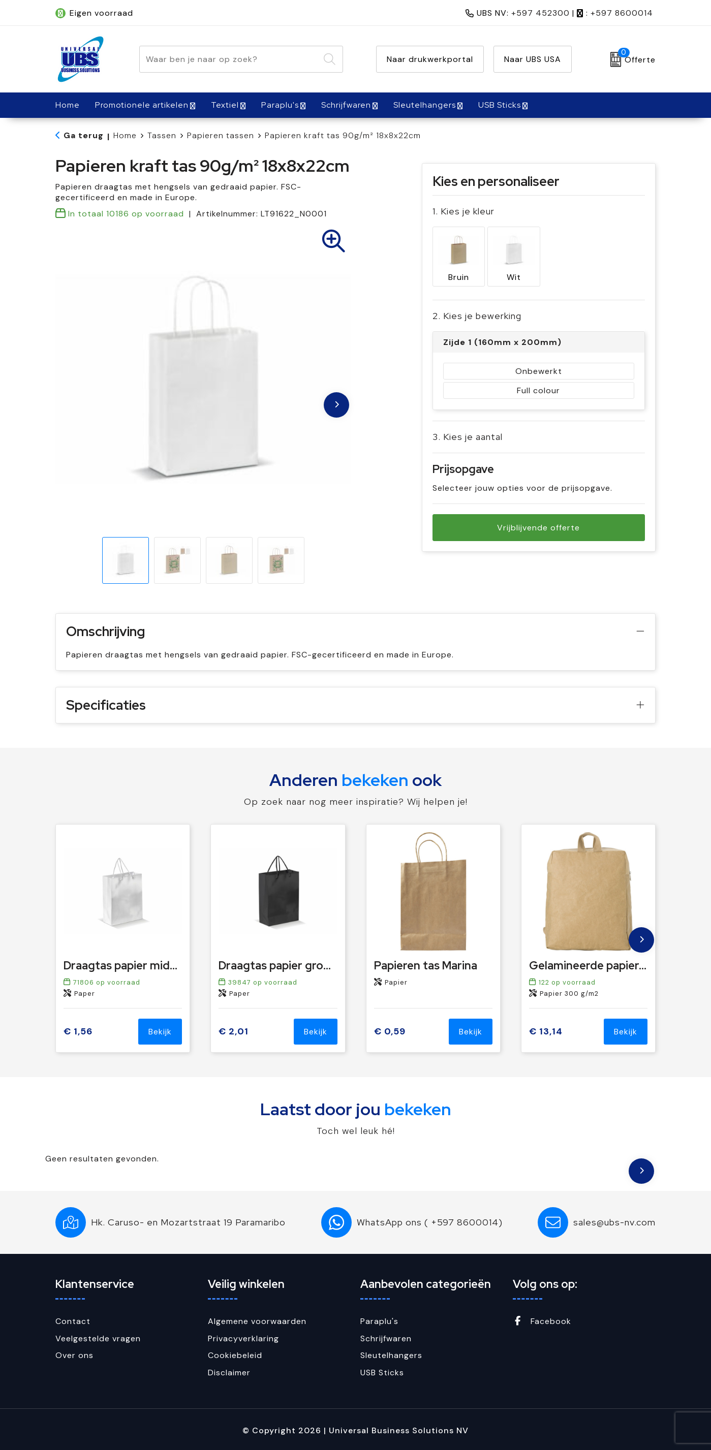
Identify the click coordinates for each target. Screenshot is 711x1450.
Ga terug (84, 135)
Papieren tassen (220, 135)
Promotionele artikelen (142, 105)
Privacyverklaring (243, 1338)
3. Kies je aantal (467, 434)
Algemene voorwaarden (257, 1321)
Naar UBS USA (532, 59)
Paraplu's (280, 105)
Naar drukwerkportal (430, 59)
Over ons (74, 1355)
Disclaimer (229, 1372)
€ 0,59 (390, 1031)
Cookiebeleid (235, 1355)
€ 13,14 (546, 1031)
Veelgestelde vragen (98, 1338)
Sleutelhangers (424, 105)
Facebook (542, 1321)
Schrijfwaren (346, 105)
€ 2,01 (234, 1031)
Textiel (225, 105)
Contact (72, 1321)
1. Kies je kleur (463, 211)
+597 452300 (540, 13)
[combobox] (229, 59)
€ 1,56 (78, 1031)
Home (125, 135)
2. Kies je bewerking (476, 313)
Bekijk (160, 1031)
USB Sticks (499, 105)
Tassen (161, 135)
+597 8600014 (622, 13)
